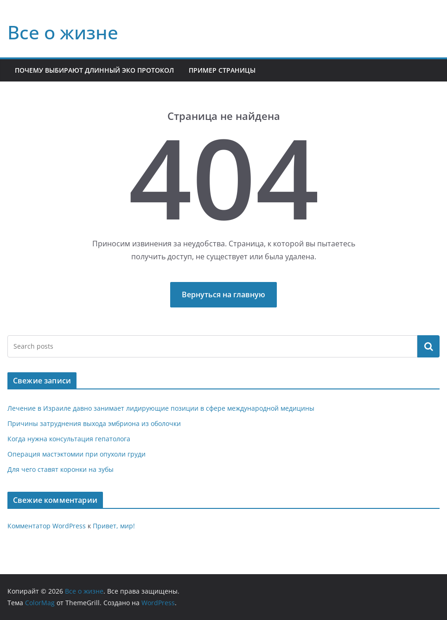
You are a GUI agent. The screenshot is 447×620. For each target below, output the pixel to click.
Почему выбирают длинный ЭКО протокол (94, 70)
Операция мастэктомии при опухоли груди (76, 454)
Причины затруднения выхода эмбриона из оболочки (94, 423)
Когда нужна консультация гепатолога (68, 438)
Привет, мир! (114, 525)
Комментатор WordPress (46, 525)
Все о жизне (62, 32)
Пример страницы (222, 70)
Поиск (428, 346)
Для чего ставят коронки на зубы (60, 469)
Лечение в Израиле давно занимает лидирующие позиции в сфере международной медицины (160, 408)
